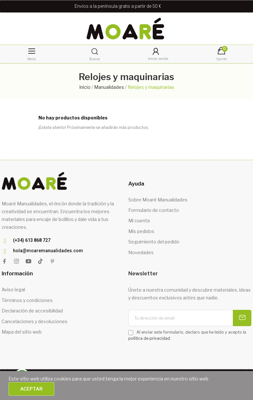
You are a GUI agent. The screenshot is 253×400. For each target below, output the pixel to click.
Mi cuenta (139, 220)
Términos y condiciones (27, 300)
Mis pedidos (141, 231)
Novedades (141, 252)
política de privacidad (149, 338)
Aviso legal (13, 289)
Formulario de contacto (153, 210)
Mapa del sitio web (22, 332)
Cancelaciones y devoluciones (34, 321)
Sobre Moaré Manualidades (158, 199)
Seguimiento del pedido (153, 241)
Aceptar (31, 389)
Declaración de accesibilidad (32, 310)
